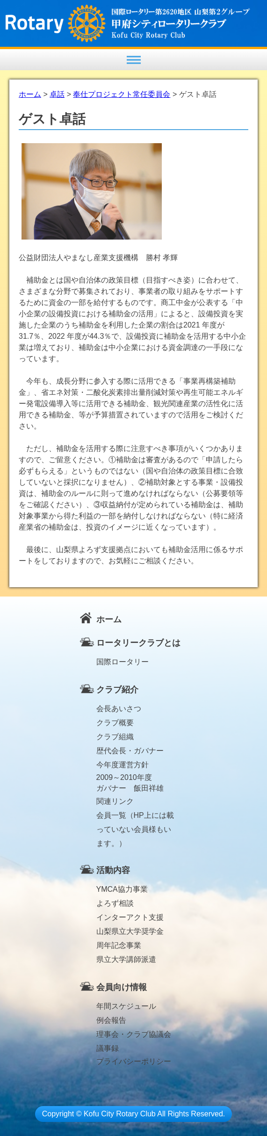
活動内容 (113, 870)
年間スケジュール (126, 1006)
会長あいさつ (118, 709)
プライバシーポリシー (133, 1061)
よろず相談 (115, 903)
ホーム (109, 619)
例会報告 (111, 1020)
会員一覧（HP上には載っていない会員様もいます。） (135, 817)
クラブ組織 (115, 737)
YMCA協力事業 (122, 889)
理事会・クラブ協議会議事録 (133, 1035)
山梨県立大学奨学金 (130, 931)
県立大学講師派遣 (126, 959)
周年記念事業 (118, 945)
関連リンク (115, 801)
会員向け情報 (121, 987)
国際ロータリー (122, 662)
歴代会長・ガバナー (130, 751)
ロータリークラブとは (138, 643)
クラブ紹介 (117, 689)
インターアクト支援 (130, 917)
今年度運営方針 (122, 765)
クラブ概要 (115, 723)
